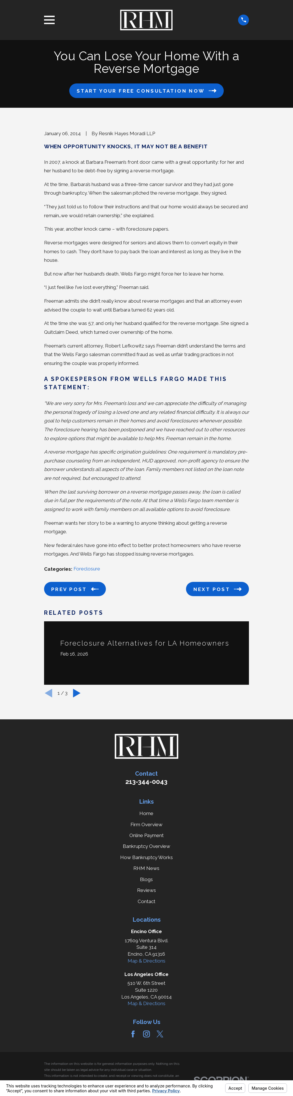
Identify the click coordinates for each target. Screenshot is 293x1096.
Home (146, 813)
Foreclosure (87, 569)
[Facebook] (133, 1034)
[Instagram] (146, 1034)
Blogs (146, 879)
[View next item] (76, 693)
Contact (146, 901)
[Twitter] (160, 1034)
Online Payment (146, 835)
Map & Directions (146, 961)
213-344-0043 (146, 781)
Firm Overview (146, 824)
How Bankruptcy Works (146, 857)
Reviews (146, 890)
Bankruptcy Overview (146, 846)
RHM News (146, 868)
